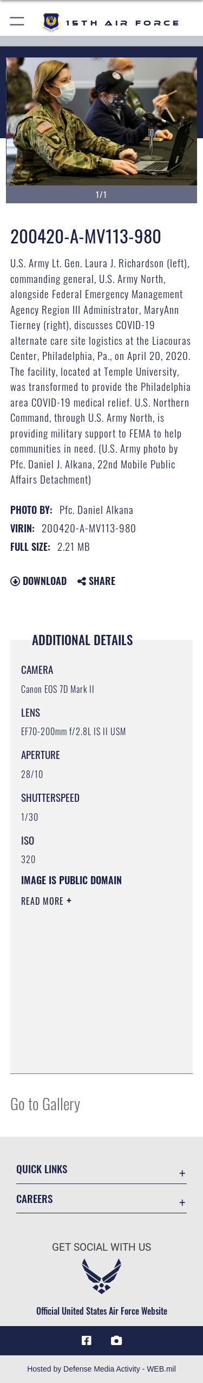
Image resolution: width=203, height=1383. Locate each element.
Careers (34, 1198)
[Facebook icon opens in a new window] (86, 1341)
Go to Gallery (45, 1103)
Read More (44, 901)
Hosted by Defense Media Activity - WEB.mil (101, 1369)
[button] (17, 23)
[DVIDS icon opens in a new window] (116, 1341)
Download (38, 581)
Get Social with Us (101, 1247)
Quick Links (41, 1168)
